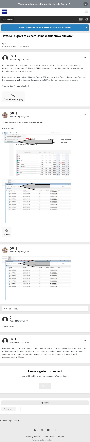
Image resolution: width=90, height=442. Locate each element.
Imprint (61, 436)
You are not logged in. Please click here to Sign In (42, 4)
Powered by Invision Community (45, 440)
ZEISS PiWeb (23, 46)
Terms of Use (49, 436)
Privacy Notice (33, 436)
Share (45, 403)
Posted (19, 59)
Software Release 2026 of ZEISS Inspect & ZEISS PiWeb (45, 27)
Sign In (45, 386)
